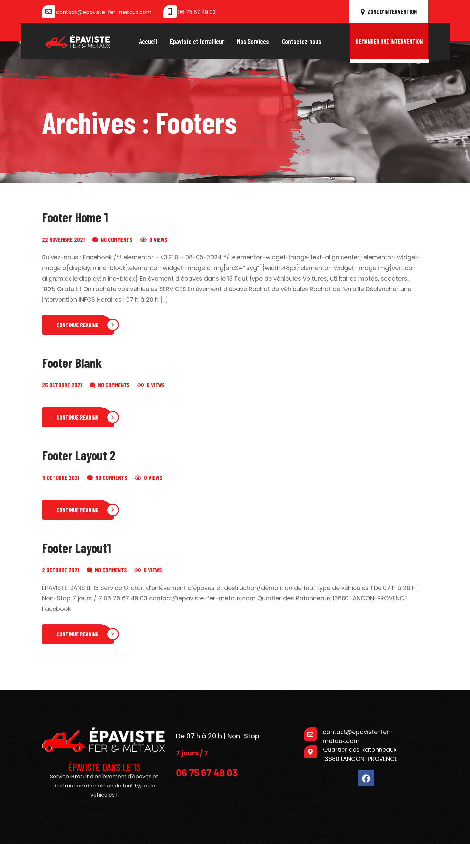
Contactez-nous (301, 41)
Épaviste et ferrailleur (197, 41)
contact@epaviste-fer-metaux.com (103, 12)
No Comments (116, 239)
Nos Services (253, 41)
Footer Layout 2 (79, 455)
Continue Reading (77, 324)
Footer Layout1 (76, 548)
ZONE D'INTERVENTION (389, 11)
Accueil (148, 41)
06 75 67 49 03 (197, 12)
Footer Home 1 (75, 217)
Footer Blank (72, 362)
